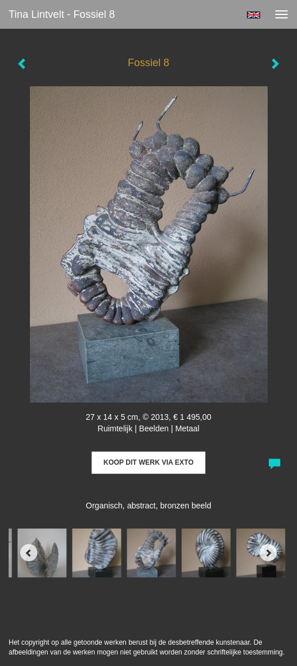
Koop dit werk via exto (148, 462)
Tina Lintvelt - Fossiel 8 (62, 14)
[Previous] (28, 552)
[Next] (268, 552)
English (253, 15)
